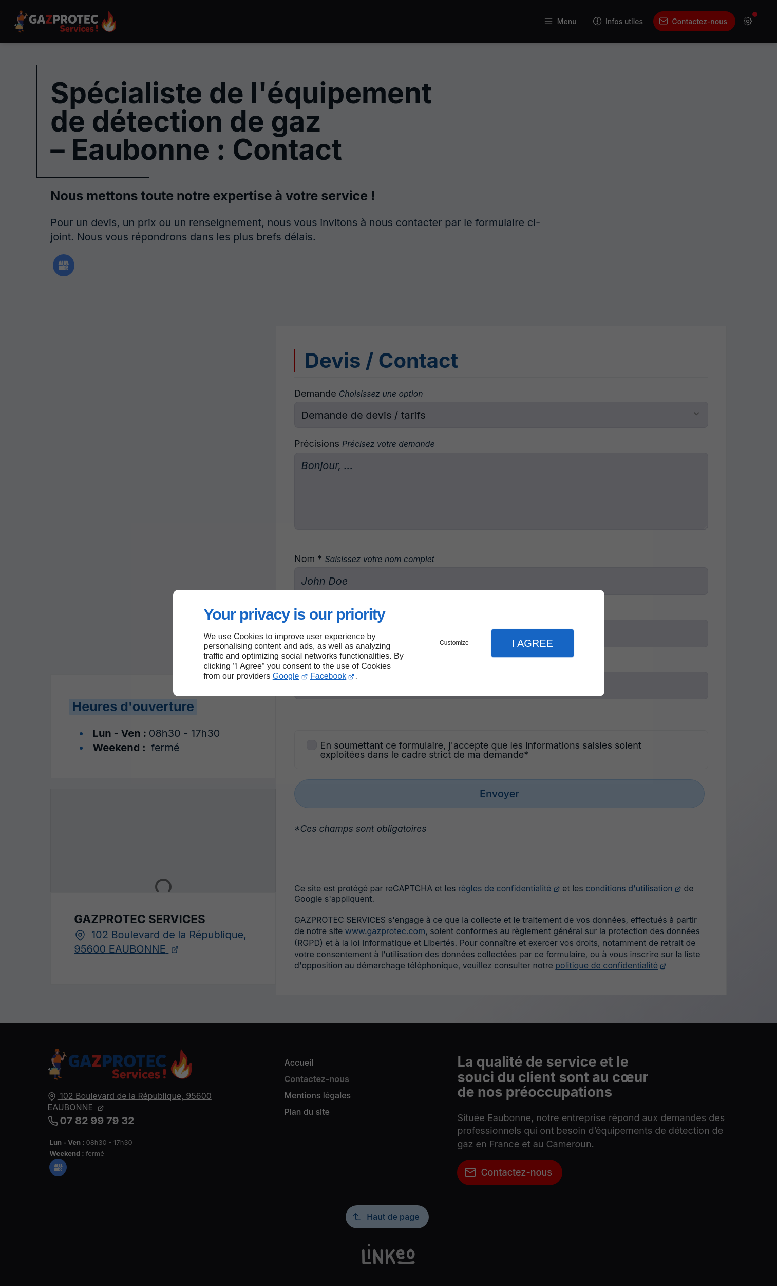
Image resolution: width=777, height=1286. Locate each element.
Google (286, 676)
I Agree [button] (532, 643)
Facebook (328, 676)
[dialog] (388, 643)
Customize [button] (454, 642)
